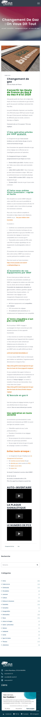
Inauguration (6, 611)
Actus (4, 581)
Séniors (5, 628)
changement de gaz (9, 546)
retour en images (7, 621)
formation (5, 608)
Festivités (5, 604)
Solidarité (5, 631)
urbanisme (6, 645)
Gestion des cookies (34, 710)
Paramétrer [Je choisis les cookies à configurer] (7, 708)
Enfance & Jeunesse (8, 601)
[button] (3, 714)
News (4, 618)
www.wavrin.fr (8, 680)
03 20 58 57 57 (9, 673)
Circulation (6, 591)
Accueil (4, 28)
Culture (5, 597)
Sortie (4, 635)
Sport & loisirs (7, 638)
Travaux (5, 641)
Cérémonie (6, 587)
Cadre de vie (6, 584)
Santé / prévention (8, 624)
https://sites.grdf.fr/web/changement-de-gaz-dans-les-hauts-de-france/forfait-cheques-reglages (20, 389)
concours (5, 594)
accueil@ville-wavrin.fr (11, 677)
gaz (18, 546)
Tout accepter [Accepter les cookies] (18, 708)
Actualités (10, 28)
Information (6, 614)
